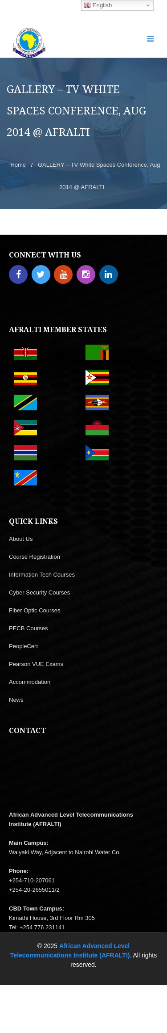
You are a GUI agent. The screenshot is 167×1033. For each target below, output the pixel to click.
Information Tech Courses (42, 574)
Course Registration (34, 556)
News (16, 699)
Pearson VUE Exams (36, 664)
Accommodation (29, 682)
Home (18, 164)
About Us (21, 538)
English (98, 5)
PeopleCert (23, 646)
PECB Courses (28, 628)
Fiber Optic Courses (35, 610)
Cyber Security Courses (39, 592)
